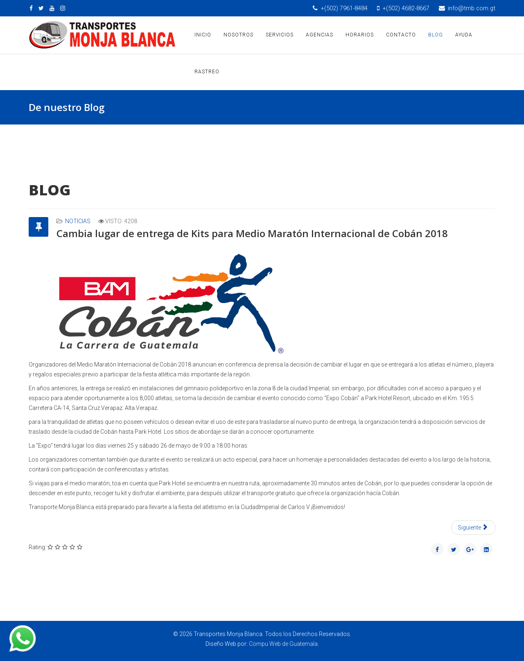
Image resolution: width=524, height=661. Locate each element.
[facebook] (31, 8)
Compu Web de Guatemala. (284, 644)
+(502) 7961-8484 (344, 8)
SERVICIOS (280, 35)
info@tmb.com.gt (471, 8)
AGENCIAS (319, 35)
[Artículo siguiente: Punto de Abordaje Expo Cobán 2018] (474, 527)
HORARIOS (360, 35)
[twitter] (41, 8)
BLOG (435, 35)
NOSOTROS (238, 35)
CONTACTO (401, 35)
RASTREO (206, 72)
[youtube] (52, 8)
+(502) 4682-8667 (405, 8)
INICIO (202, 35)
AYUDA (463, 35)
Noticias (77, 221)
